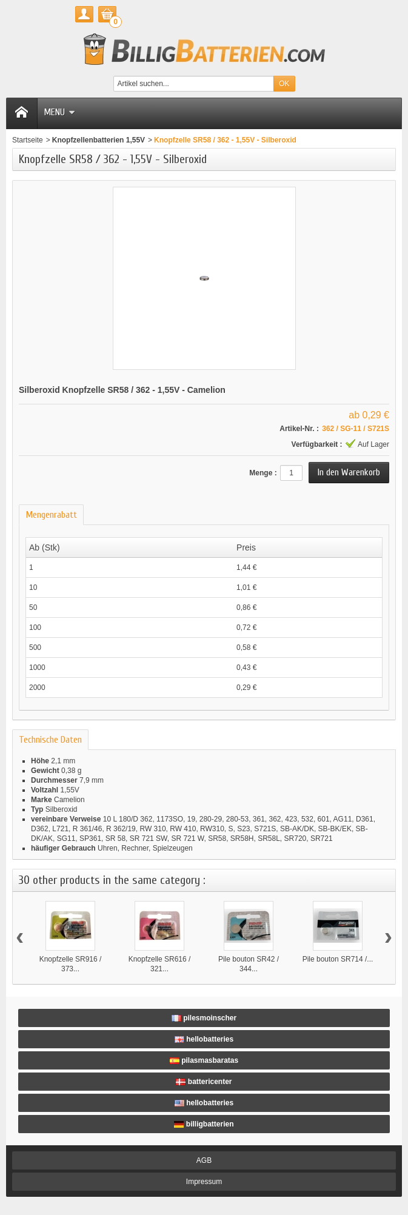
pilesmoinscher (204, 1018)
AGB (204, 1160)
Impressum (204, 1181)
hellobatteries (204, 1039)
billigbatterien (203, 1124)
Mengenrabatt (51, 514)
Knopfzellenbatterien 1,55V (98, 140)
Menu (59, 112)
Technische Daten (50, 739)
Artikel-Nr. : (299, 428)
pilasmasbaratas (204, 1060)
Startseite (27, 140)
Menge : (262, 473)
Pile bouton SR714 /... (338, 959)
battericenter (204, 1081)
